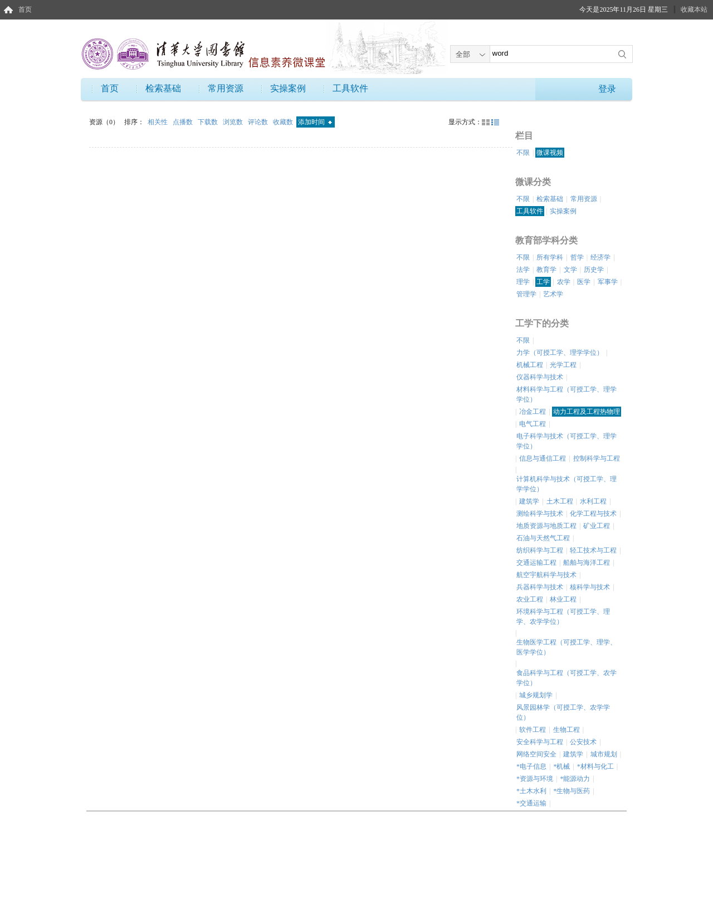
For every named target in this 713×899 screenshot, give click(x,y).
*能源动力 (575, 779)
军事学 (608, 282)
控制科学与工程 (596, 458)
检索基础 (163, 88)
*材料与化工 (595, 766)
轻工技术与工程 (593, 550)
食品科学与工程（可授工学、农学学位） (566, 678)
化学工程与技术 (593, 513)
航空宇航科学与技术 (546, 575)
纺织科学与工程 (539, 550)
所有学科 (549, 257)
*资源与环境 (534, 779)
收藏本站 (694, 9)
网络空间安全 (536, 754)
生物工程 (566, 730)
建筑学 (529, 501)
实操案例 (288, 88)
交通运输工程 (536, 562)
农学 (563, 282)
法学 (523, 269)
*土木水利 (531, 791)
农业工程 (529, 599)
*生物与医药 (571, 791)
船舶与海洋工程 (586, 562)
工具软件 (350, 88)
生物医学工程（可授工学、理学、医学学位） (566, 647)
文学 (570, 269)
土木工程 (559, 501)
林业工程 (563, 599)
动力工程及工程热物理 (586, 412)
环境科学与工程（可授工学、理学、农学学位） (563, 617)
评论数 (259, 122)
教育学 (546, 269)
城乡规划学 (536, 695)
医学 (583, 282)
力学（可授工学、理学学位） (559, 352)
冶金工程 (532, 412)
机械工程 (529, 365)
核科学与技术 (590, 587)
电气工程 (532, 424)
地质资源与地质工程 (546, 526)
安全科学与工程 (539, 742)
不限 (523, 153)
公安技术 (583, 742)
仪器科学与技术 (539, 377)
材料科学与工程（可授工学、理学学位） (566, 394)
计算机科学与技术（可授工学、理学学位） (566, 484)
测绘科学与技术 (539, 513)
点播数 (183, 122)
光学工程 (563, 365)
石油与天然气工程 (543, 538)
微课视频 (549, 153)
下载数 (208, 122)
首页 (25, 9)
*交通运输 (531, 803)
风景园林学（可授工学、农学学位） (563, 712)
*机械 (561, 766)
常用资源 (225, 88)
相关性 (158, 122)
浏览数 (234, 122)
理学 (523, 282)
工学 (543, 282)
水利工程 (593, 501)
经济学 (600, 257)
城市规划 (603, 754)
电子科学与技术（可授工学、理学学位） (566, 441)
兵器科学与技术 (539, 587)
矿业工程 (596, 526)
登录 (607, 89)
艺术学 (553, 294)
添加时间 (315, 122)
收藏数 (284, 122)
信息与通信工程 (542, 458)
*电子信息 (531, 766)
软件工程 (532, 730)
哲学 (577, 257)
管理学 (526, 294)
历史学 (594, 269)
